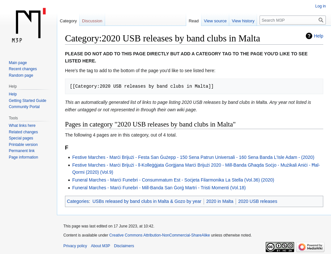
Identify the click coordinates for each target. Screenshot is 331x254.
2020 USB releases (257, 201)
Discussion (92, 20)
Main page (18, 63)
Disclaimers (124, 246)
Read (194, 20)
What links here (22, 125)
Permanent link (22, 151)
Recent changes (23, 69)
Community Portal (24, 107)
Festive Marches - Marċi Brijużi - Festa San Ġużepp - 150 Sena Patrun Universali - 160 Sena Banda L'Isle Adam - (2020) (193, 157)
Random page (21, 75)
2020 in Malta (219, 201)
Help (318, 36)
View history (243, 20)
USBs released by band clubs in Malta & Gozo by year (146, 201)
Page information (23, 157)
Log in (320, 6)
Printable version (23, 144)
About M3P (100, 246)
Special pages (21, 138)
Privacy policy (75, 246)
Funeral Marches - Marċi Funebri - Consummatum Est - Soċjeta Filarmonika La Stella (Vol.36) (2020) (173, 179)
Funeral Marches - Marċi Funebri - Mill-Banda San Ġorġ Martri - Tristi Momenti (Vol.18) (159, 187)
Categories (78, 201)
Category (68, 20)
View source (215, 20)
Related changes (23, 132)
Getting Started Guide (27, 100)
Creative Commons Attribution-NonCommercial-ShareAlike (159, 235)
